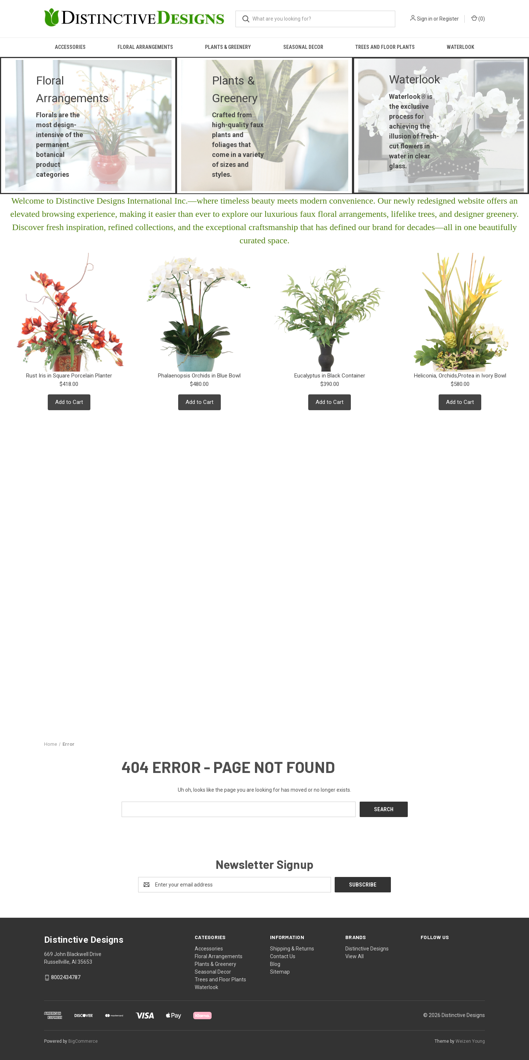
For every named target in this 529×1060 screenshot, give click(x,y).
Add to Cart (69, 402)
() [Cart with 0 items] (478, 18)
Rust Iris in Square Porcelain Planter (69, 375)
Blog (275, 964)
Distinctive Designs (367, 949)
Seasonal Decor (303, 47)
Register (449, 19)
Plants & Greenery (228, 47)
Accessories (70, 47)
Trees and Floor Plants (385, 47)
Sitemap (280, 972)
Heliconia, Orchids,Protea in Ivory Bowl (460, 375)
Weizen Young (470, 1041)
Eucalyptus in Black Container (329, 375)
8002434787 (65, 977)
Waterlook (460, 47)
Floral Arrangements (145, 47)
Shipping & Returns (292, 949)
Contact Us (282, 956)
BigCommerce (83, 1041)
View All (354, 956)
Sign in (424, 19)
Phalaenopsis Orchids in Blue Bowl (199, 375)
